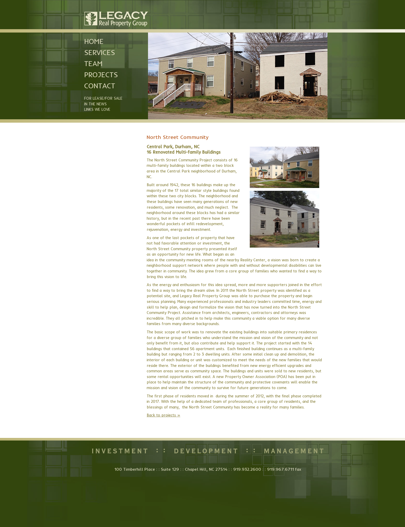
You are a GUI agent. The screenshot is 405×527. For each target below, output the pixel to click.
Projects (101, 74)
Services (99, 52)
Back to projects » (163, 415)
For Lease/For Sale (103, 98)
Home (94, 41)
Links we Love (97, 109)
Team (93, 63)
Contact (99, 85)
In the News (95, 104)
